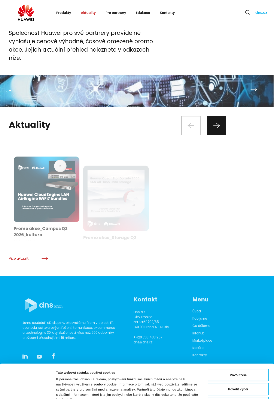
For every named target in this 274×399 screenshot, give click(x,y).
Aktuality (88, 12)
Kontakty (167, 12)
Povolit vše (238, 343)
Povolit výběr (238, 357)
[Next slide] (216, 125)
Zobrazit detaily (226, 390)
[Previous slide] (191, 125)
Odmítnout (238, 371)
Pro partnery (116, 12)
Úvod (196, 328)
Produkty (63, 12)
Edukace (143, 12)
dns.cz (261, 12)
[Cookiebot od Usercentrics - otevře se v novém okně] (27, 390)
